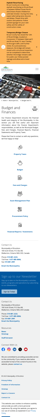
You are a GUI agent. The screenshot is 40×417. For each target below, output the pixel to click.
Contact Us (6, 397)
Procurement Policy (20, 216)
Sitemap (5, 334)
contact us (17, 364)
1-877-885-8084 (15, 259)
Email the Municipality (11, 266)
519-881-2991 (10, 262)
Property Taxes (20, 154)
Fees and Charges (20, 185)
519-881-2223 (12, 257)
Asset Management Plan (20, 201)
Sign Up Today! (9, 292)
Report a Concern (8, 393)
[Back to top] (20, 411)
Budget (20, 170)
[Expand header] (37, 69)
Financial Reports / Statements (20, 232)
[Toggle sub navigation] (34, 109)
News (4, 331)
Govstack (12, 402)
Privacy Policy (7, 380)
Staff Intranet (7, 338)
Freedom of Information (11, 385)
